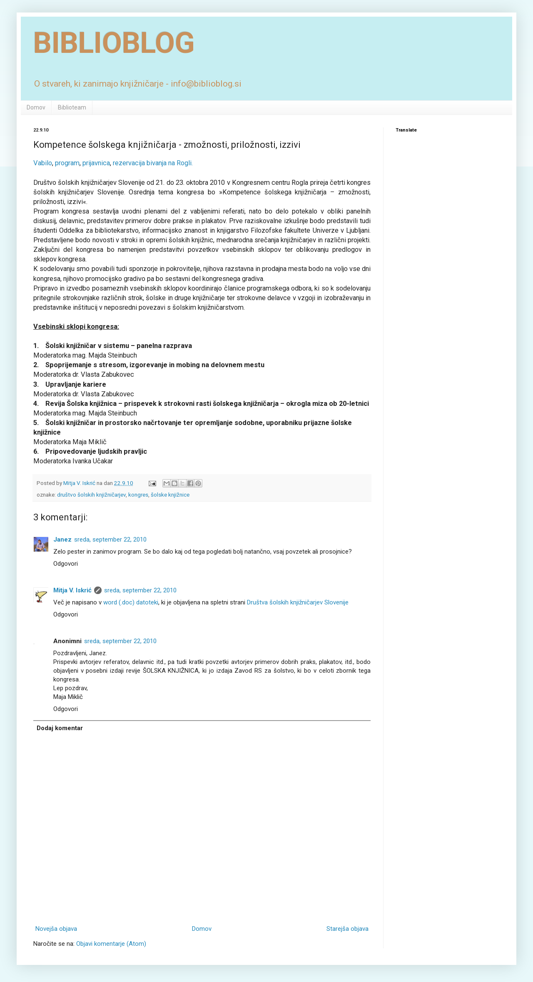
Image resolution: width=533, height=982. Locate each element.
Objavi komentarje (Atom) (111, 943)
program (67, 163)
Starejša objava (347, 928)
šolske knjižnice (170, 494)
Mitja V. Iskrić (72, 590)
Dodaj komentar (60, 728)
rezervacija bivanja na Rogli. (153, 163)
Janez (62, 539)
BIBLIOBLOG (114, 43)
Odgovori (65, 563)
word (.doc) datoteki (130, 602)
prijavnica (96, 163)
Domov (36, 107)
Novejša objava (56, 928)
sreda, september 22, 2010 (110, 539)
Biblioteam (72, 107)
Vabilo (42, 163)
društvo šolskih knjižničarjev (91, 494)
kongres (138, 494)
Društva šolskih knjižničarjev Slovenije (298, 602)
